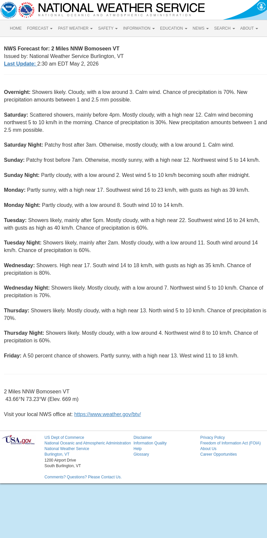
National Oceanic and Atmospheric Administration (87, 443)
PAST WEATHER (75, 28)
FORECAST (40, 28)
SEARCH (224, 28)
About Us (208, 448)
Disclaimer (143, 437)
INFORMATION (139, 28)
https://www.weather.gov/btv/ (107, 414)
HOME (16, 28)
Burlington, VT (56, 454)
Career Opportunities (218, 454)
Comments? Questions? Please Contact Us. (83, 477)
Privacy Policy (212, 437)
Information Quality (150, 443)
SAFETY (108, 28)
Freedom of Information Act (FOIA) (230, 443)
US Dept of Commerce (64, 437)
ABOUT (249, 28)
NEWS (201, 28)
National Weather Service (66, 448)
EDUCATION (173, 28)
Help (138, 448)
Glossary (141, 454)
